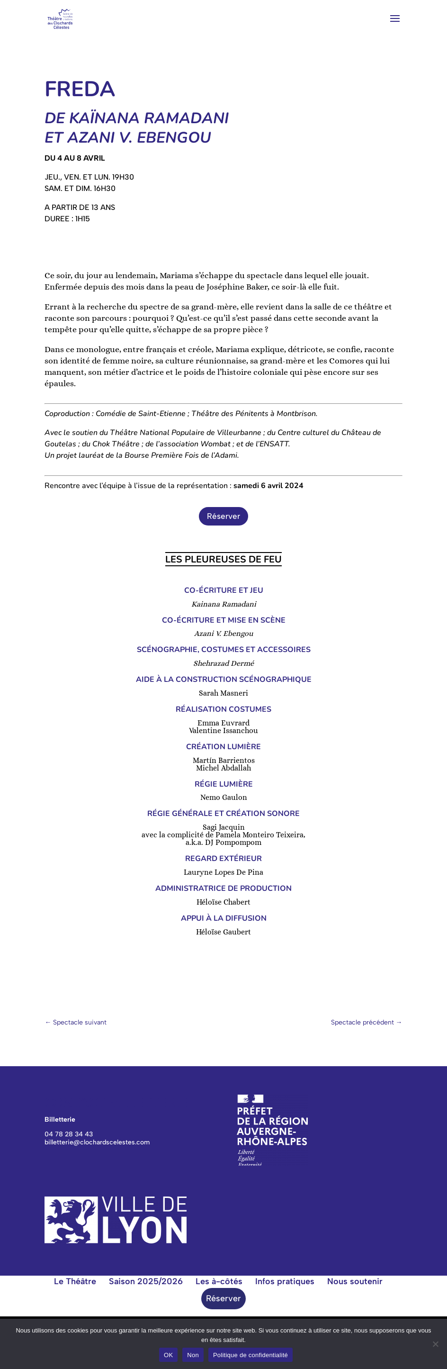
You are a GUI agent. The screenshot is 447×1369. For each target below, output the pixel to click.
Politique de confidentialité (250, 1355)
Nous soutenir (355, 1281)
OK (168, 1355)
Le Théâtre (75, 1281)
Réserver (223, 516)
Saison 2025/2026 (146, 1281)
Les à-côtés (219, 1281)
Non (193, 1355)
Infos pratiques (284, 1281)
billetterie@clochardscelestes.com (97, 1142)
